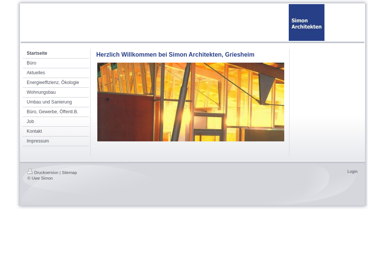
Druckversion (42, 172)
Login (352, 171)
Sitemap (69, 172)
